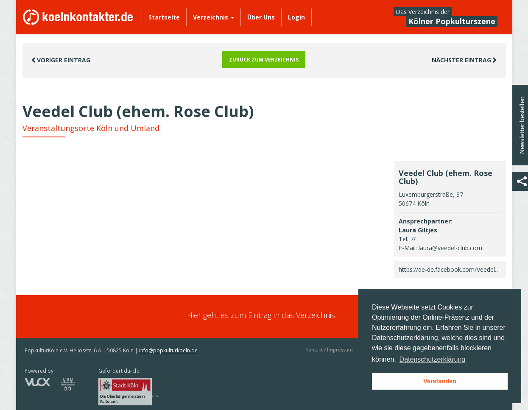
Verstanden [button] (439, 381)
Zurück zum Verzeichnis (264, 59)
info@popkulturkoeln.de (168, 350)
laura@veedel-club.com (450, 248)
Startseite (164, 17)
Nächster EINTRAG (464, 60)
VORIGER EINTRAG (60, 60)
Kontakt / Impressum (329, 349)
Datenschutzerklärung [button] (432, 359)
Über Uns (261, 17)
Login (296, 17)
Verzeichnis (213, 17)
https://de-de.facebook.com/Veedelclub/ (453, 269)
